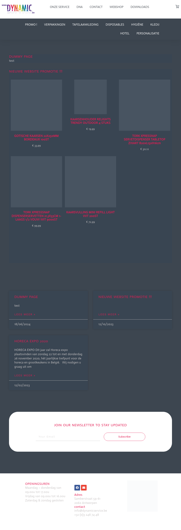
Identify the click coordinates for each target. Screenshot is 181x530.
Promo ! (31, 24)
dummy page (21, 56)
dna (80, 7)
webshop (116, 7)
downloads (139, 7)
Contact (96, 7)
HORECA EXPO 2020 (31, 341)
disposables (115, 24)
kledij (154, 24)
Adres (78, 495)
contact (79, 507)
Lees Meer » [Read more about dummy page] (24, 314)
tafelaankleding (85, 24)
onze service (59, 7)
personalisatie (147, 33)
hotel (124, 33)
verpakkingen (54, 24)
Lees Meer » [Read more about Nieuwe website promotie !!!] (108, 314)
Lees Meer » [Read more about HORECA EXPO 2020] (24, 375)
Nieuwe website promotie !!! (35, 71)
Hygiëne (137, 24)
